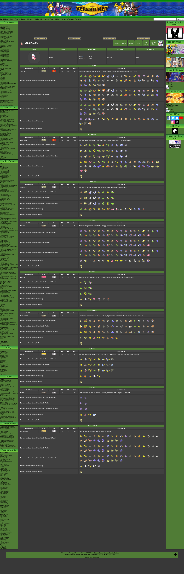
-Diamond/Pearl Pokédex (6, 32)
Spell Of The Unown (5, 384)
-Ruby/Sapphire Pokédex (6, 31)
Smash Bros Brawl (5, 282)
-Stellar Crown (3, 482)
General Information (5, 350)
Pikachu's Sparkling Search (7, 440)
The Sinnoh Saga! (4, 120)
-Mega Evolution (4, 473)
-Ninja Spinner (3, 516)
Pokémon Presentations (6, 92)
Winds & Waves (4, 165)
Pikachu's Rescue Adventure (7, 427)
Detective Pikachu (4, 212)
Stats (138, 43)
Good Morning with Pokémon (7, 148)
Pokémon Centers (4, 82)
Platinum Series (4, 366)
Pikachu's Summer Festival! (7, 434)
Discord (29, 19)
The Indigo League (5, 114)
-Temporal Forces (4, 486)
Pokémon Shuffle (4, 227)
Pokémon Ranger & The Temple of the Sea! (9, 394)
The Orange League (5, 115)
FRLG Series (3, 362)
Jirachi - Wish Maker (5, 389)
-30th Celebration (4, 465)
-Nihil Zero (2, 518)
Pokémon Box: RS (5, 294)
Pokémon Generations (6, 137)
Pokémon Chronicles (5, 130)
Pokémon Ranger (4, 296)
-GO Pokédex (3, 42)
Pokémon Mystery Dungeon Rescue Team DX (7, 192)
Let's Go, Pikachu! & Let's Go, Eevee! (7, 205)
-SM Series (3, 496)
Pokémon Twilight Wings (6, 138)
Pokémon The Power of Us (7, 416)
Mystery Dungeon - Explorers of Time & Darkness (8, 279)
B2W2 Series (3, 370)
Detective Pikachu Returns (7, 180)
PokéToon (2, 143)
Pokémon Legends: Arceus (7, 186)
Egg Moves (146, 43)
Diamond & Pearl (4, 260)
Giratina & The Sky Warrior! (7, 397)
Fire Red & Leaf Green (6, 286)
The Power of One (4, 383)
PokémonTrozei (4, 299)
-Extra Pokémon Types (6, 455)
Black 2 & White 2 (4, 241)
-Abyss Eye (3, 515)
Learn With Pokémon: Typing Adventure (7, 255)
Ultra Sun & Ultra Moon (6, 203)
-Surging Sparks (4, 481)
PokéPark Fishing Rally (6, 301)
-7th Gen (2, 79)
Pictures (170, 89)
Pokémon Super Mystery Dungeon (9, 230)
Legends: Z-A (3, 168)
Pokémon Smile (4, 194)
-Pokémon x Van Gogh (6, 90)
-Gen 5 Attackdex (4, 54)
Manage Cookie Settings (111, 553)
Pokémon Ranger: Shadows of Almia (8, 276)
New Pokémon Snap (5, 197)
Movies (9, 377)
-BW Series (3, 498)
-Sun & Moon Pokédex (6, 36)
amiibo (2, 338)
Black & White (3, 240)
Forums (17, 19)
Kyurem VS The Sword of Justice (8, 403)
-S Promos (3, 547)
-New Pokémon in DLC (6, 104)
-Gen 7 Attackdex (4, 56)
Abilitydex (2, 64)
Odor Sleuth (24, 316)
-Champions (3, 76)
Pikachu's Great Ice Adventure (8, 439)
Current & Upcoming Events (7, 100)
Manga (9, 347)
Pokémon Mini (3, 312)
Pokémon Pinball (4, 321)
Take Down (23, 71)
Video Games (9, 161)
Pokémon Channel (5, 292)
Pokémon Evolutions (5, 139)
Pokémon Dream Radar (6, 243)
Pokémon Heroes (4, 388)
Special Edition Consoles (6, 333)
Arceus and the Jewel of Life (7, 398)
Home (11, 19)
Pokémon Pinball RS (5, 295)
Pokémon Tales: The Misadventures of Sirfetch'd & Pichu (7, 155)
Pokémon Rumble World (6, 228)
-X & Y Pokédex (4, 35)
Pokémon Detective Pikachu (7, 421)
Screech (22, 226)
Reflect (22, 277)
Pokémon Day (3, 91)
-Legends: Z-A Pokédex (6, 45)
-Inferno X (2, 520)
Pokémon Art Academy (6, 223)
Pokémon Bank (4, 220)
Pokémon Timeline (5, 81)
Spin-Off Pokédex (4, 65)
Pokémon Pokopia (4, 171)
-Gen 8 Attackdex (4, 58)
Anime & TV (9, 108)
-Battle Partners (4, 529)
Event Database (4, 101)
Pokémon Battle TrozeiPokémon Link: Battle (8, 222)
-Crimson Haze (4, 538)
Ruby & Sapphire (4, 285)
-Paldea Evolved (4, 492)
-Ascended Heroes (5, 470)
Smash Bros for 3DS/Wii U (7, 236)
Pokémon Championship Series (8, 83)
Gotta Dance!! (3, 432)
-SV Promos (3, 507)
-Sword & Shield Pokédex (6, 39)
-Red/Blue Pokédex (5, 28)
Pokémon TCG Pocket (6, 181)
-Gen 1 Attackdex (4, 49)
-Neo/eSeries (3, 502)
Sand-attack (24, 431)
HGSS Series (3, 368)
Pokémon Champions (5, 170)
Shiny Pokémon (4, 134)
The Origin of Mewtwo (5, 380)
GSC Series (3, 360)
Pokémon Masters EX (5, 176)
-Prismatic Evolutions (5, 479)
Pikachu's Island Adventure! (7, 436)
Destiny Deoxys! (4, 390)
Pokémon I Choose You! (6, 415)
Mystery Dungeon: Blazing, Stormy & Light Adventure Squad (9, 268)
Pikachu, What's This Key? (7, 445)
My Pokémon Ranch (5, 281)
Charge (22, 354)
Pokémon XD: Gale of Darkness (8, 290)
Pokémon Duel (4, 235)
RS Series (2, 361)
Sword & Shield (4, 184)
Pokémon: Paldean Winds (6, 142)
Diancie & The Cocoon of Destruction (6, 409)
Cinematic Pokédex (5, 70)
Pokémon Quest (4, 213)
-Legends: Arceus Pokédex (7, 41)
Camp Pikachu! (4, 431)
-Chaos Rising (3, 468)
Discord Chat (3, 99)
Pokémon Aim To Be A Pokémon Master (8, 127)
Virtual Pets (3, 337)
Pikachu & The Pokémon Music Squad (8, 447)
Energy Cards (3, 458)
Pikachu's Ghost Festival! (6, 435)
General (116, 43)
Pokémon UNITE (4, 177)
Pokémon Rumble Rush (6, 209)
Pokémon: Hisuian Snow (6, 141)
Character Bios (4, 112)
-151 (1, 490)
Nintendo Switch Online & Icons (8, 340)
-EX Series (3, 501)
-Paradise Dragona (5, 533)
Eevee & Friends (4, 444)
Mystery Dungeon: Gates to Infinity (9, 246)
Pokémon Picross (4, 231)
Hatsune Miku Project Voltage (7, 86)
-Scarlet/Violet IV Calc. (6, 73)
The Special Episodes (5, 132)
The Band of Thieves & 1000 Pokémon (7, 225)
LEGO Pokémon (4, 93)
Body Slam (23, 140)
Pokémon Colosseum (5, 289)
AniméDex (2, 111)
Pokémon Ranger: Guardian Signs (9, 264)
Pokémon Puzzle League (6, 318)
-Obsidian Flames (4, 491)
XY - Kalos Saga (4, 123)
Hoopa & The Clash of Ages (7, 411)
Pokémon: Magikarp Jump (7, 208)
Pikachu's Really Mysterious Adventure (7, 442)
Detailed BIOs (3, 353)
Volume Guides (4, 356)
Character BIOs (4, 352)
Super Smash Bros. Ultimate (7, 214)
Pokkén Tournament (5, 234)
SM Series (2, 374)
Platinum (2, 262)
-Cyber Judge (3, 541)
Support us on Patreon (92, 557)
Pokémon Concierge (5, 152)
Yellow (1, 317)
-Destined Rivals (4, 477)
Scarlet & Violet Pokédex (51, 19)
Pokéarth (78, 19)
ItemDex (2, 62)
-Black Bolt (3, 474)
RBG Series (3, 357)
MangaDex (3, 351)
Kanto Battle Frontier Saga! (7, 119)
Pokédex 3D (3, 251)
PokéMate (2, 304)
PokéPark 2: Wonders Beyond (7, 249)
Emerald (2, 287)
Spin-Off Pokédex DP (5, 67)
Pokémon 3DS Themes (6, 335)
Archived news (4, 26)
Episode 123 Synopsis (170, 84)
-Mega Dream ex (4, 519)
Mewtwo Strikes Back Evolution (8, 417)
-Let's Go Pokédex (5, 37)
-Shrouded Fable (4, 483)
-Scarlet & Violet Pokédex (6, 44)
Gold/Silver (3, 306)
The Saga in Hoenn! (5, 118)
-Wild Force (3, 539)
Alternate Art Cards (5, 459)
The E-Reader (3, 303)
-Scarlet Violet (3, 493)
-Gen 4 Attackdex (4, 53)
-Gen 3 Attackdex (4, 51)
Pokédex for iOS (4, 258)
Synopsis (169, 109)
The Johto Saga (4, 116)
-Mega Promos (4, 506)
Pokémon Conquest (5, 248)
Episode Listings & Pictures (7, 110)
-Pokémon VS (3, 543)
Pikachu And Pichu (5, 428)
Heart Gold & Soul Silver (6, 263)
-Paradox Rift (3, 488)
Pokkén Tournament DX (6, 211)
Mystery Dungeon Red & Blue (7, 298)
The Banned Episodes (6, 133)
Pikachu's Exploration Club (7, 437)
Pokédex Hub (38, 19)
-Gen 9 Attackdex (4, 59)
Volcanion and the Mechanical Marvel (7, 413)
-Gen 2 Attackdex (4, 50)
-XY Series (3, 497)
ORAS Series (3, 373)
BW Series (3, 369)
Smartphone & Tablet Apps (7, 336)
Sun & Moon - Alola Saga (6, 124)
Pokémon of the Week (5, 74)
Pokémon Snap (4, 319)
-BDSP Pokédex (4, 40)
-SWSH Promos (4, 509)
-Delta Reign (3, 464)
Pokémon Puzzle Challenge (7, 310)
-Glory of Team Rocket (6, 527)
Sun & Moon (3, 202)
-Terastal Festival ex (5, 530)
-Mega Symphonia (4, 523)
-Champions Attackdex (6, 60)
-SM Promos (3, 510)
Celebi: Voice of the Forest (7, 386)
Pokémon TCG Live (5, 199)
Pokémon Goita (4, 342)
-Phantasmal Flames (5, 472)
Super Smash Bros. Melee (7, 313)
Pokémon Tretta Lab (5, 244)
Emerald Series (4, 364)
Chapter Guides (4, 355)
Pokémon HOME (4, 188)
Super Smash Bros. (5, 326)
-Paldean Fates (4, 487)
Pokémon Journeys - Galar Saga (8, 125)
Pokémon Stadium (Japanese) (8, 322)
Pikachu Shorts (9, 424)
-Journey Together (4, 478)
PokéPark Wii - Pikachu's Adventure (6, 270)
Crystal (2, 308)
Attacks (131, 43)
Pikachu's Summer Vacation (7, 426)
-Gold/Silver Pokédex (5, 30)
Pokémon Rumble (4, 266)
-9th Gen (2, 77)
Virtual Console (4, 332)
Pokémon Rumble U (5, 245)
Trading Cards (9, 450)
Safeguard (23, 187)
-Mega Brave (3, 521)
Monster (109, 57)
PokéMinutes (3, 146)
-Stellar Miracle (4, 534)
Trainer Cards (3, 456)
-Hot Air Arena (3, 528)
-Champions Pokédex (5, 46)
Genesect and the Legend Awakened (6, 406)
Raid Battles (3, 460)
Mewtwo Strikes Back (5, 381)
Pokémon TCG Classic (6, 461)
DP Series (2, 365)
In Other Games (4, 331)
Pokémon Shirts (4, 95)
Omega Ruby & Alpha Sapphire (8, 218)
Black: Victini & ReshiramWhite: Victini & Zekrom (8, 401)
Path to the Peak (4, 144)
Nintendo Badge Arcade (6, 237)
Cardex (2, 69)
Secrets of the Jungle (5, 418)
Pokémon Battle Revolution (7, 272)
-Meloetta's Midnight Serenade (8, 404)
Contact (23, 19)
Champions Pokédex (67, 19)
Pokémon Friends (4, 172)
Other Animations (4, 149)
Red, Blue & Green (5, 315)
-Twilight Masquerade (5, 484)
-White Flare (3, 475)
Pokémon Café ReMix (5, 175)
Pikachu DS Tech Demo (6, 300)
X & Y (1, 217)
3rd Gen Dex (153, 43)
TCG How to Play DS (5, 257)
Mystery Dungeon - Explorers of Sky (8, 274)
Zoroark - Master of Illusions (7, 399)
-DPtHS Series (4, 500)
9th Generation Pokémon (6, 102)
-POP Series (3, 513)
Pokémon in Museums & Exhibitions (6, 88)
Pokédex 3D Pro (4, 253)
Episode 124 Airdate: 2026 (172, 105)
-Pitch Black (3, 467)
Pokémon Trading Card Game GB (8, 324)
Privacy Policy (98, 553)
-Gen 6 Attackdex (4, 55)
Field (137, 57)
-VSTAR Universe (4, 542)
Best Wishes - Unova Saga (7, 121)
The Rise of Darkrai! (5, 395)
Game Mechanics (4, 72)
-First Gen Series (4, 504)
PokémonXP (3, 85)
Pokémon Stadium (5, 323)
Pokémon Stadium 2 (5, 309)
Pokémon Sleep (4, 179)
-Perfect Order (3, 469)
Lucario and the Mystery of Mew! (8, 392)
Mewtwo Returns (4, 385)
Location (123, 43)
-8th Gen (2, 78)
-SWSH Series (4, 495)
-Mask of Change (4, 537)
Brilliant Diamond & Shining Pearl (8, 185)
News (1, 24)
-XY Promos (3, 511)
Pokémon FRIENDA (5, 345)
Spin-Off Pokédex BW (5, 68)
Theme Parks (3, 96)
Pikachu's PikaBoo (5, 430)
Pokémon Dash (4, 291)
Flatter (22, 392)
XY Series (2, 371)
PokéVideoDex (4, 147)
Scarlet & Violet (4, 167)
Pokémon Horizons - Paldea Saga (9, 129)
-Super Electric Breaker (6, 532)
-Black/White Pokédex (5, 33)
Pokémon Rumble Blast (6, 250)
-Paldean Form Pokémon (6, 105)
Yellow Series (3, 359)
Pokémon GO (3, 174)
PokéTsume (3, 158)
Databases (9, 22)
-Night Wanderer (4, 536)
